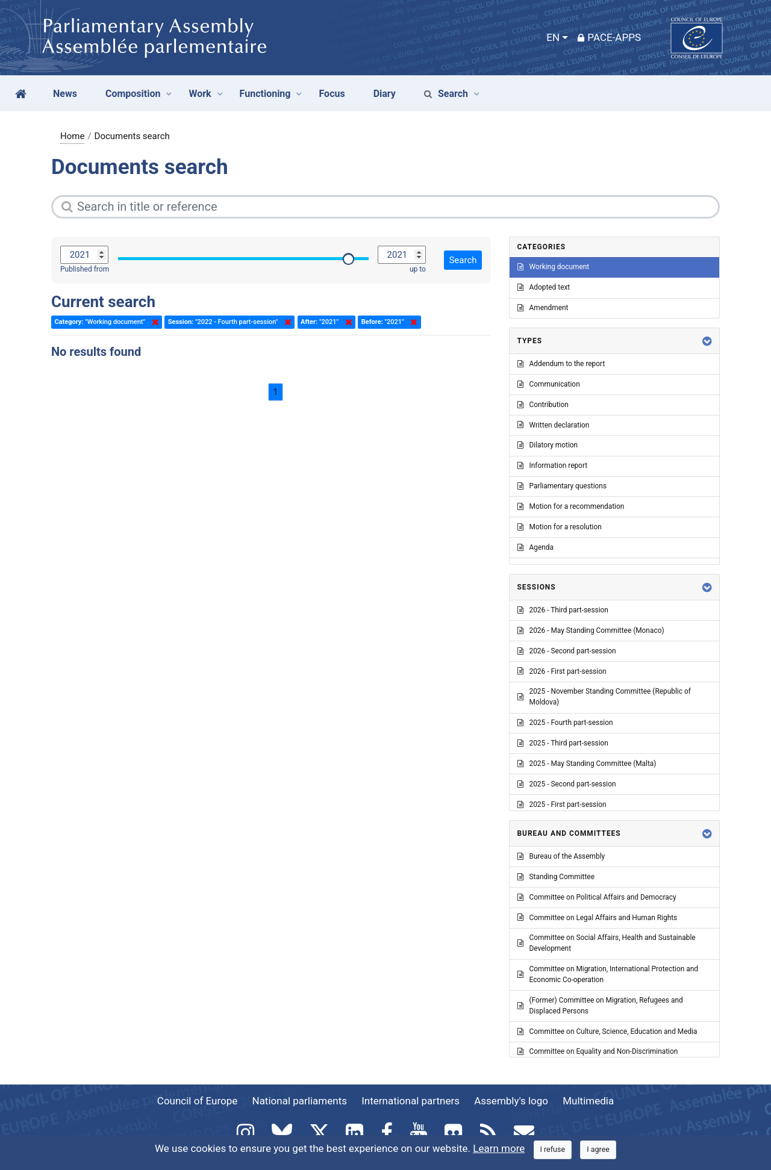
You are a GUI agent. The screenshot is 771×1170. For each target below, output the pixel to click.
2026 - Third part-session (562, 610)
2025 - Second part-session (566, 784)
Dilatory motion (547, 445)
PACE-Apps (609, 37)
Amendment (543, 307)
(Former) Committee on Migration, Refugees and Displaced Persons (600, 1005)
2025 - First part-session (562, 804)
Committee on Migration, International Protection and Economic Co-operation (607, 974)
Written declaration (553, 425)
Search (446, 93)
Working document (553, 267)
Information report (552, 465)
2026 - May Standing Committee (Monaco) (590, 630)
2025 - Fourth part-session (565, 722)
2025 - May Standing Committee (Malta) (587, 763)
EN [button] (553, 37)
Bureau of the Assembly (561, 856)
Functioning (265, 93)
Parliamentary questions (562, 486)
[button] (707, 341)
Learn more (499, 1148)
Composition (133, 93)
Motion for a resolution (559, 527)
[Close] (553, 1149)
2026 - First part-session (562, 671)
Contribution (543, 404)
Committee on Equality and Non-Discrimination (597, 1051)
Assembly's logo (511, 1101)
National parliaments (299, 1101)
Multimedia (588, 1101)
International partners (410, 1101)
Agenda (535, 547)
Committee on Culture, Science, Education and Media (607, 1031)
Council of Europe (197, 1101)
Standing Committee (556, 877)
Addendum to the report (561, 363)
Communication (548, 384)
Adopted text (543, 287)
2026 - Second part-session (566, 651)
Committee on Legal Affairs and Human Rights (597, 917)
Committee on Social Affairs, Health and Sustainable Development (606, 943)
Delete (153, 322)
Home (72, 136)
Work (200, 93)
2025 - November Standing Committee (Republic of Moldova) (604, 696)
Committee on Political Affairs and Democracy (596, 897)
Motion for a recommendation (571, 506)
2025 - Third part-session (562, 743)
